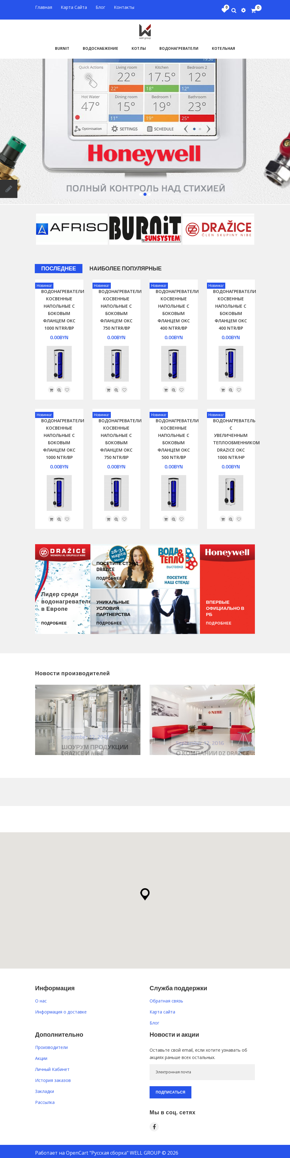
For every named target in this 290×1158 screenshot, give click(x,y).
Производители (51, 1043)
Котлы (139, 45)
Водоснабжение (100, 45)
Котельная (223, 45)
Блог (154, 1019)
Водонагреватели (178, 45)
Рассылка (45, 1098)
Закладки (44, 1087)
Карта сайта (162, 1008)
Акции (41, 1054)
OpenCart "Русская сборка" (97, 1149)
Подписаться (170, 1088)
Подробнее (54, 620)
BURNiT (62, 45)
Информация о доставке (61, 1008)
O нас (41, 997)
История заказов (53, 1076)
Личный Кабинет (52, 1065)
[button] (145, 891)
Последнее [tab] (58, 265)
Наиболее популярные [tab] (125, 265)
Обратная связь (166, 997)
